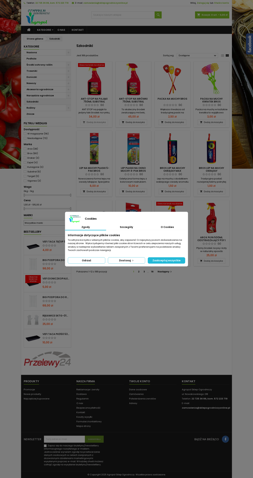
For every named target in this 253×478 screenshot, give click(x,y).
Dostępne (198, 56)
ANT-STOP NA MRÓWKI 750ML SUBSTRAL (133, 100)
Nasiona (32, 52)
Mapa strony (83, 426)
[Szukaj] (126, 14)
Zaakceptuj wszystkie (167, 260)
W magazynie (38, 133)
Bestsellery (32, 232)
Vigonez (34, 180)
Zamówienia (136, 394)
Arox (32, 148)
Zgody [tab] (86, 227)
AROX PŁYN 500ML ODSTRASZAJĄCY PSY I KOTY (211, 240)
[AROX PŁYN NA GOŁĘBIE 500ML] (172, 204)
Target (33, 176)
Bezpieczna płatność (88, 407)
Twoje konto (139, 381)
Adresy (133, 403)
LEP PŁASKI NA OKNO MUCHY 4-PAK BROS (133, 169)
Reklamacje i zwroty (87, 389)
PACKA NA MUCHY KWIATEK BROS (211, 100)
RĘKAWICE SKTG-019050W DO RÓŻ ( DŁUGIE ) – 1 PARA (56, 315)
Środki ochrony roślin (40, 64)
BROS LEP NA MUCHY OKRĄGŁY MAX (172, 169)
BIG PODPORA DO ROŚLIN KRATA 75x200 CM (56, 297)
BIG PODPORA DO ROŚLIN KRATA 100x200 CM (56, 260)
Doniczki (32, 77)
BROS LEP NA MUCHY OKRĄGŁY (211, 169)
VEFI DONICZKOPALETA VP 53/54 (56, 278)
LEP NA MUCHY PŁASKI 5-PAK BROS (94, 169)
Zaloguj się (203, 2)
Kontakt (78, 30)
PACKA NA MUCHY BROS (172, 99)
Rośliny (31, 107)
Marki (28, 215)
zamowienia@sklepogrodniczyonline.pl (105, 2)
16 (152, 271)
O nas (61, 30)
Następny (165, 271)
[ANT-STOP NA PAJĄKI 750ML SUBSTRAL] (94, 65)
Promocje (29, 389)
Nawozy (31, 83)
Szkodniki (32, 101)
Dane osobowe (138, 389)
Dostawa (81, 394)
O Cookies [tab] (167, 227)
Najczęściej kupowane (37, 398)
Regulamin (82, 398)
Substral (34, 171)
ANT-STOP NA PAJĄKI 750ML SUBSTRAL (94, 100)
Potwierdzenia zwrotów (142, 398)
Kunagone (35, 167)
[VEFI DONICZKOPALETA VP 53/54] (33, 279)
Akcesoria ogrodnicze (40, 89)
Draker (33, 158)
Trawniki (32, 71)
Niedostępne (37, 138)
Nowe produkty (32, 394)
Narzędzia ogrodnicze (40, 95)
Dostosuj (126, 260)
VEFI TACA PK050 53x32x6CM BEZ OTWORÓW (56, 334)
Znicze (30, 114)
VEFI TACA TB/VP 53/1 (56, 241)
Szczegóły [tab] (126, 227)
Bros (32, 153)
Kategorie (44, 30)
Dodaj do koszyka (94, 122)
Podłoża (31, 58)
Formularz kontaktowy (89, 421)
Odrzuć (86, 260)
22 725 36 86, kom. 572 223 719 (52, 2)
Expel (32, 162)
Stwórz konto (221, 2)
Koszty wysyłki (84, 417)
